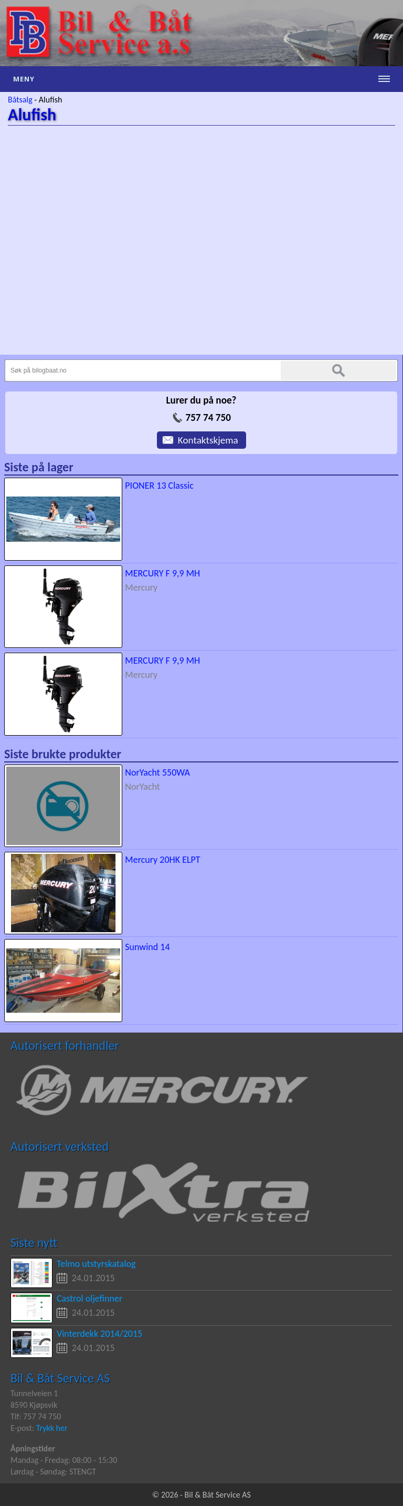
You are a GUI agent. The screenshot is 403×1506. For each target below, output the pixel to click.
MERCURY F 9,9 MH (162, 573)
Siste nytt (33, 1242)
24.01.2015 (93, 1278)
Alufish (50, 100)
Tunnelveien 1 (34, 1393)
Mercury (141, 587)
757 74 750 (207, 417)
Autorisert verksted (59, 1146)
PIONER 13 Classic (159, 485)
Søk (338, 370)
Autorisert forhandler (64, 1045)
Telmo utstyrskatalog (96, 1264)
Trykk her (52, 1428)
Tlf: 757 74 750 (35, 1416)
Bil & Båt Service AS (60, 1378)
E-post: (23, 1428)
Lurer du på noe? (201, 400)
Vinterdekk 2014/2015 (99, 1333)
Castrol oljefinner (89, 1298)
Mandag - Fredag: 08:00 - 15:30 (63, 1460)
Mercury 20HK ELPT (162, 859)
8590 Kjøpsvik (33, 1405)
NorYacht (142, 786)
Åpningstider (32, 1448)
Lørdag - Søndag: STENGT (53, 1472)
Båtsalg (20, 100)
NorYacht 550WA (157, 772)
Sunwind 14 (147, 947)
